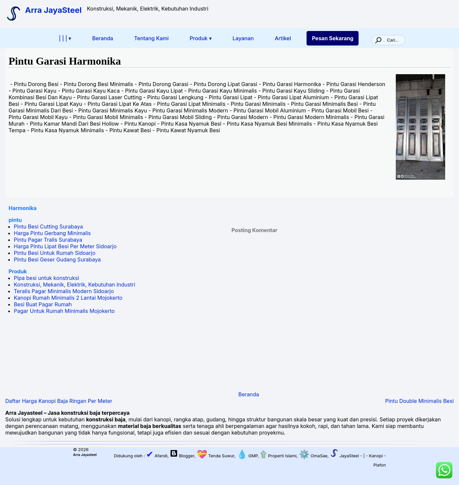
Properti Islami (278, 455)
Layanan (243, 38)
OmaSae (312, 455)
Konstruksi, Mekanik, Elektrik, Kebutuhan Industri (74, 284)
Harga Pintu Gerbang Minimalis (52, 233)
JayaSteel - (345, 455)
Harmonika (23, 208)
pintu (15, 220)
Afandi (157, 455)
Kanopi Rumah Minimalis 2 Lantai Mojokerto (68, 297)
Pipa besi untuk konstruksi (46, 278)
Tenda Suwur (214, 455)
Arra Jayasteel (84, 455)
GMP (246, 455)
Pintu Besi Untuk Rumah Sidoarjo (54, 253)
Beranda (102, 38)
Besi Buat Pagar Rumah (43, 304)
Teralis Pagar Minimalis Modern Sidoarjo (64, 291)
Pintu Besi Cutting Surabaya (48, 226)
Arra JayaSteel (53, 10)
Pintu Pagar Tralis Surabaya (48, 239)
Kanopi (376, 455)
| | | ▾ (65, 38)
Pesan (332, 38)
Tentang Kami (151, 38)
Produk (18, 271)
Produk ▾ (201, 38)
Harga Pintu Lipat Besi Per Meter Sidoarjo (65, 246)
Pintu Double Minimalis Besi (419, 401)
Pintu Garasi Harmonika (65, 61)
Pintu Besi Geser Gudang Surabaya (57, 259)
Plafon (379, 465)
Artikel (283, 38)
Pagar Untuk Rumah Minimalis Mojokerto (64, 311)
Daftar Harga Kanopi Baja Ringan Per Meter (58, 401)
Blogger (186, 455)
